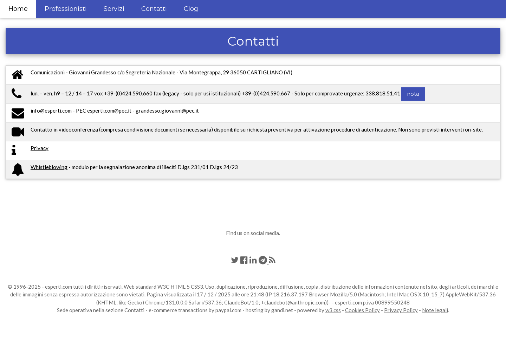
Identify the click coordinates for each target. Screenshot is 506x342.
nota (413, 93)
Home (18, 9)
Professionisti (66, 9)
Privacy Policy (401, 310)
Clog (191, 9)
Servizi (114, 9)
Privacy (39, 148)
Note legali (435, 310)
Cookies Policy (362, 310)
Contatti (154, 9)
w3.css (333, 310)
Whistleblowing (49, 167)
